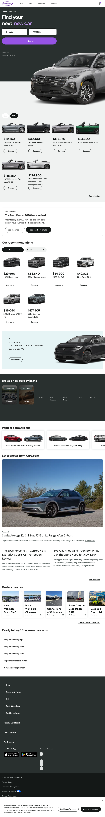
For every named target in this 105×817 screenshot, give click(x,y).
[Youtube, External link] (41, 761)
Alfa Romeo (53, 398)
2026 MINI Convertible (88, 142)
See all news (96, 579)
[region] (52, 807)
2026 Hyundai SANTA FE (13, 315)
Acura (41, 397)
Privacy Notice (7, 782)
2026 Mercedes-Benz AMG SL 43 (13, 144)
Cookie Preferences (9, 796)
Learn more (15, 359)
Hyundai (9, 401)
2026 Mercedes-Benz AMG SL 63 (62, 144)
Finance (54, 4)
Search (29, 41)
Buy (21, 4)
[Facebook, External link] (41, 757)
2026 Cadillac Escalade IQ (34, 315)
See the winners (15, 230)
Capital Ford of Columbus (54, 610)
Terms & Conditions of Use (12, 777)
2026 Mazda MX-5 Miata (36, 144)
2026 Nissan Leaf (11, 277)
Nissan (26, 401)
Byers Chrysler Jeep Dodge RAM (77, 609)
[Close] (102, 800)
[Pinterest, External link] (41, 768)
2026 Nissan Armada (37, 277)
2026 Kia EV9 (58, 277)
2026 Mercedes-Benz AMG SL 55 (13, 180)
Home (4, 11)
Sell (30, 4)
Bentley (93, 397)
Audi (80, 397)
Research (41, 4)
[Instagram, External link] (41, 765)
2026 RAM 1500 (84, 277)
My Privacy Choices (11, 791)
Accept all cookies (90, 809)
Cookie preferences (68, 809)
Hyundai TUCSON (8, 55)
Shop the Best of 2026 (38, 230)
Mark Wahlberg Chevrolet (31, 609)
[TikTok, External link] (41, 754)
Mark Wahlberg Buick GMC (10, 609)
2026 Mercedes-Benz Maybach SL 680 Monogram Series (37, 181)
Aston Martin (65, 398)
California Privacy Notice (11, 787)
